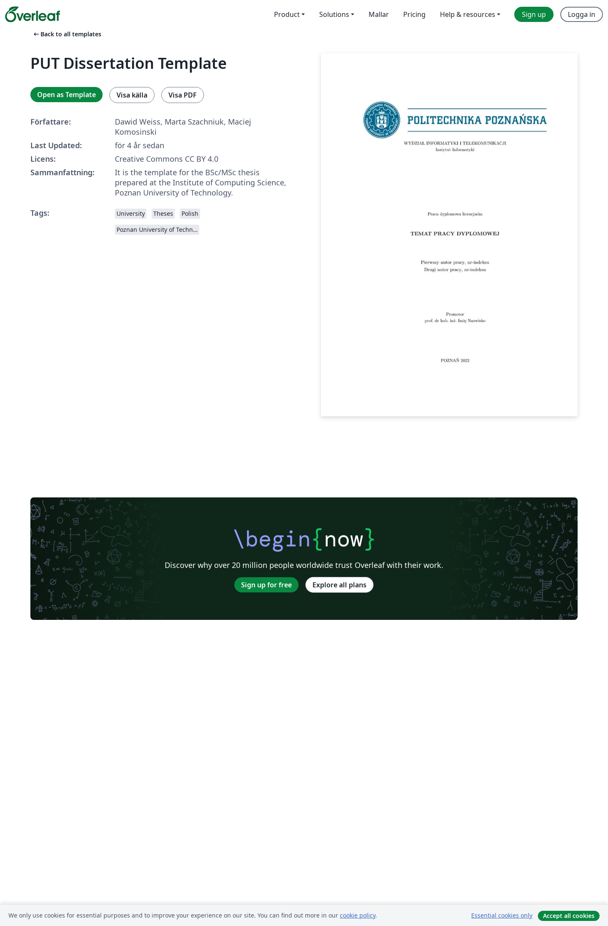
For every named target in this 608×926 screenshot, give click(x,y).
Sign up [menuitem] (534, 14)
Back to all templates (66, 34)
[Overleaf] (32, 14)
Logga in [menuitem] (581, 14)
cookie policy (357, 915)
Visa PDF (182, 95)
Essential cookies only (501, 915)
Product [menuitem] (287, 14)
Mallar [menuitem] (379, 14)
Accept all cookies (568, 916)
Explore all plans (339, 584)
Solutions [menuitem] (334, 14)
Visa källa (132, 95)
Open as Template (66, 94)
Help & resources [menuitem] (467, 14)
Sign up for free (266, 584)
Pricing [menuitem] (414, 14)
